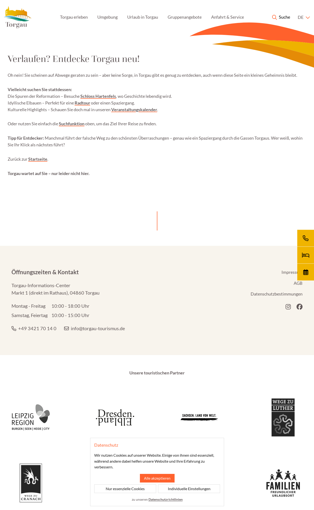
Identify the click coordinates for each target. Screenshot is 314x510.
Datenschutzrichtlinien (165, 499)
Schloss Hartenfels (98, 96)
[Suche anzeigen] (281, 17)
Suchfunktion (71, 123)
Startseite (37, 159)
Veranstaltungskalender (134, 109)
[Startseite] (18, 17)
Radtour (82, 102)
